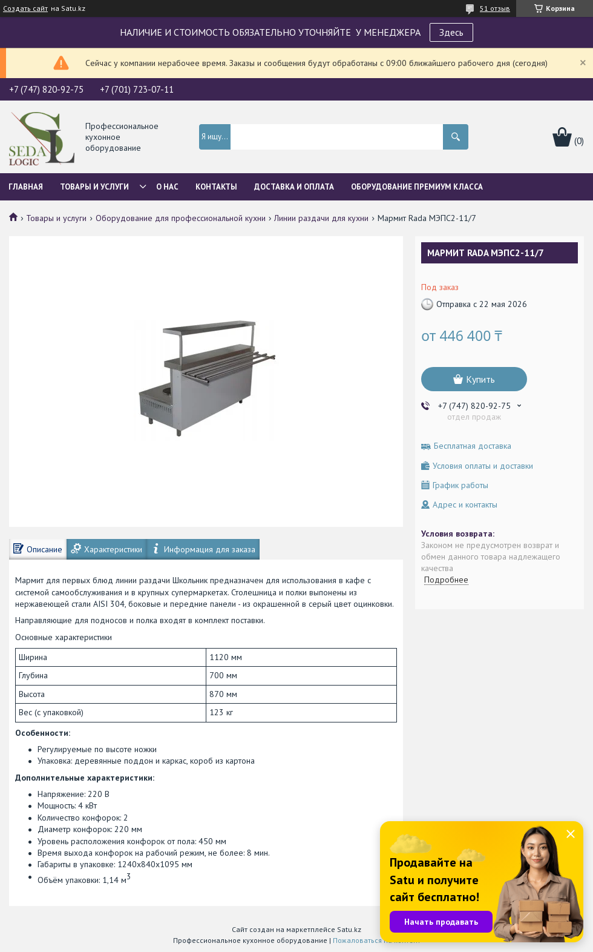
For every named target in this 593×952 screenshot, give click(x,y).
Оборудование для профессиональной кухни (181, 218)
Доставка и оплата (294, 187)
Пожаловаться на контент (377, 940)
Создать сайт (25, 8)
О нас (167, 187)
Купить (480, 379)
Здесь (451, 32)
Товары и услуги (94, 187)
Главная (25, 187)
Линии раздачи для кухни (321, 218)
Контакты (216, 187)
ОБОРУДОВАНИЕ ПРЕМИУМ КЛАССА (417, 187)
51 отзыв (495, 8)
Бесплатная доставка (472, 446)
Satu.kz (349, 929)
